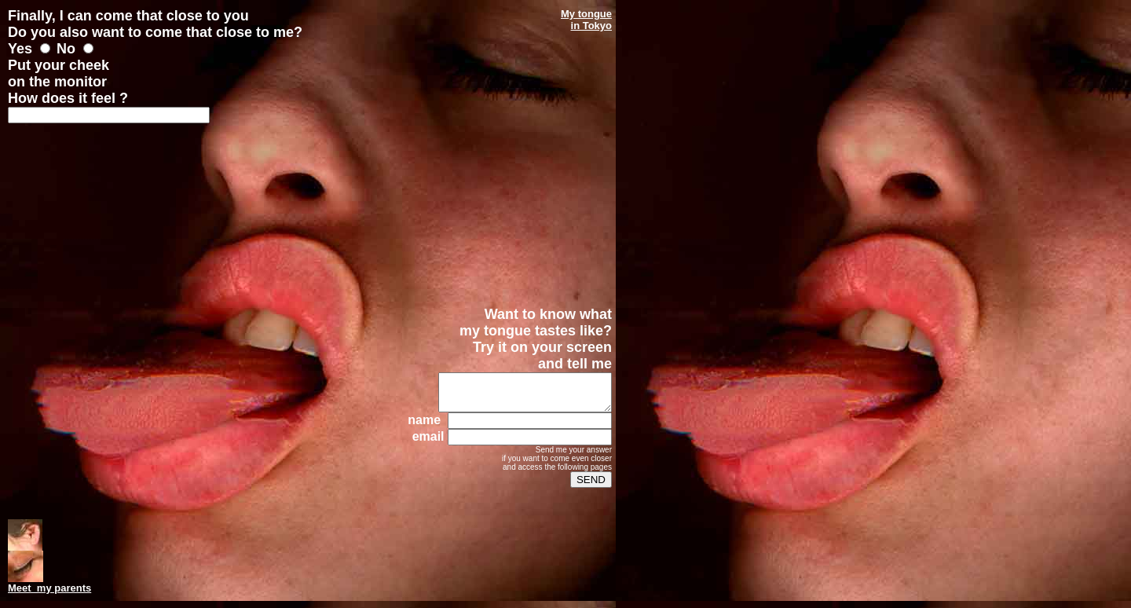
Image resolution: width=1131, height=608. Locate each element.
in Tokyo (591, 25)
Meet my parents (49, 588)
